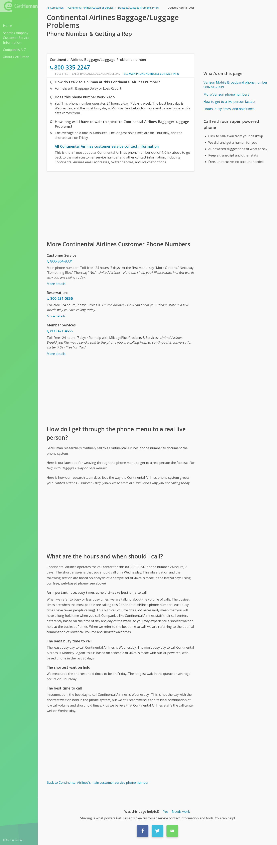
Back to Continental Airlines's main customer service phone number (98, 782)
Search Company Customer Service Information (16, 38)
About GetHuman (16, 57)
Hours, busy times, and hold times (228, 109)
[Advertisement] (120, 205)
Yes (165, 811)
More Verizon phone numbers (226, 94)
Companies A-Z (14, 49)
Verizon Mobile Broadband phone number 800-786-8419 (235, 84)
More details (56, 284)
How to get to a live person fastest (229, 101)
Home (7, 25)
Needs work (181, 811)
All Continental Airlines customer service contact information (107, 146)
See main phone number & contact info (151, 74)
